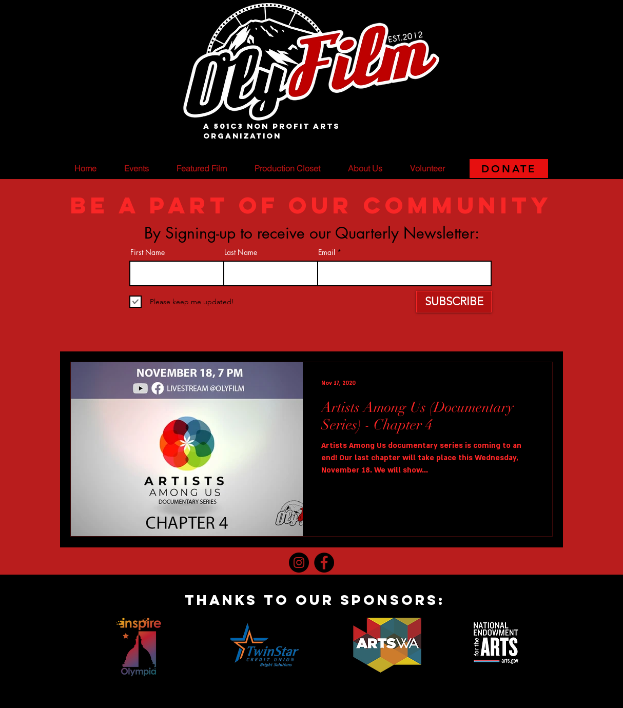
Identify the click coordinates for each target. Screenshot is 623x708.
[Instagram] (299, 563)
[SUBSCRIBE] (454, 301)
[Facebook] (324, 563)
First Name (147, 252)
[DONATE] (509, 168)
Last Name (240, 252)
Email (326, 252)
